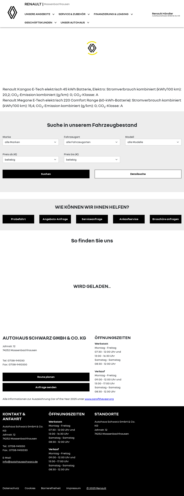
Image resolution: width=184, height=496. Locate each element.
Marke (7, 137)
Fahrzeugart (72, 137)
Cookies (30, 488)
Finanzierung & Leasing (111, 14)
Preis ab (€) (10, 154)
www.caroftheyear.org (99, 399)
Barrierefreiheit (51, 488)
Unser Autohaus (73, 22)
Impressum (73, 488)
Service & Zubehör (72, 14)
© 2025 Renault (96, 488)
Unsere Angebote (38, 14)
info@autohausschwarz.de (20, 461)
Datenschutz (11, 488)
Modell (129, 137)
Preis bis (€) (71, 154)
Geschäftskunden (39, 22)
